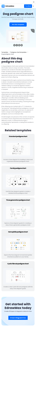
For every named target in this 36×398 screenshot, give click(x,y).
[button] (14, 45)
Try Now (28, 6)
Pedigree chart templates (18, 52)
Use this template (18, 24)
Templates (4, 52)
